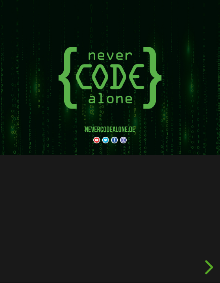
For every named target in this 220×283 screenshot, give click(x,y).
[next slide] (208, 267)
